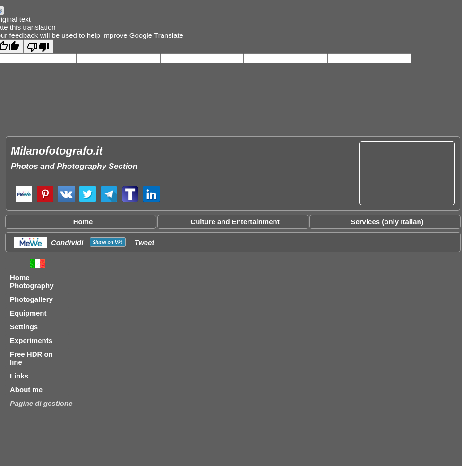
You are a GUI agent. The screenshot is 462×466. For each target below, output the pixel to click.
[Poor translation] (38, 46)
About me (26, 390)
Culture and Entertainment (234, 222)
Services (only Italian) (387, 222)
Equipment (28, 313)
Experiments (31, 340)
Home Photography (32, 281)
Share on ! (107, 242)
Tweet (144, 242)
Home (83, 222)
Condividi (67, 242)
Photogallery (31, 299)
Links (19, 376)
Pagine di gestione (41, 403)
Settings (24, 327)
